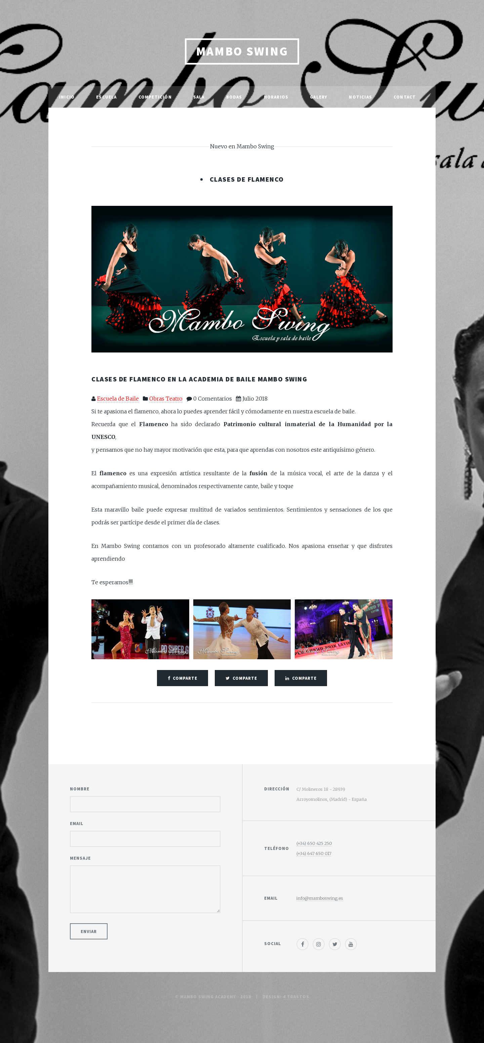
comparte (185, 678)
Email (76, 823)
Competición (155, 97)
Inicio (67, 97)
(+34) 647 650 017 (313, 853)
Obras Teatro (166, 398)
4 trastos (296, 996)
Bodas (234, 97)
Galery (318, 97)
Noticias (360, 97)
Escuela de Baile (118, 398)
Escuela (106, 97)
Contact (405, 97)
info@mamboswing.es (319, 898)
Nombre (79, 788)
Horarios (276, 97)
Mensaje (80, 858)
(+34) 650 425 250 (314, 843)
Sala (199, 97)
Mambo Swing (242, 51)
